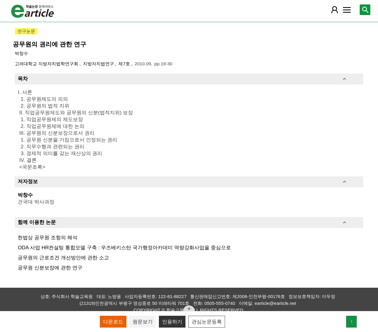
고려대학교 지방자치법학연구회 (47, 63)
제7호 (124, 63)
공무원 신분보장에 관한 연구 (50, 268)
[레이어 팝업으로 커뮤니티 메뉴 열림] (347, 9)
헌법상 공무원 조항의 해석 (47, 237)
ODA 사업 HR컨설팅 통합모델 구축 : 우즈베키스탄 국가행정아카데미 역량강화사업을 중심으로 (124, 247)
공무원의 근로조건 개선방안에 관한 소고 (63, 258)
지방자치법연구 (99, 63)
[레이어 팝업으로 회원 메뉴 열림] (334, 9)
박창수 (21, 53)
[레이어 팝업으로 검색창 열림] (365, 9)
